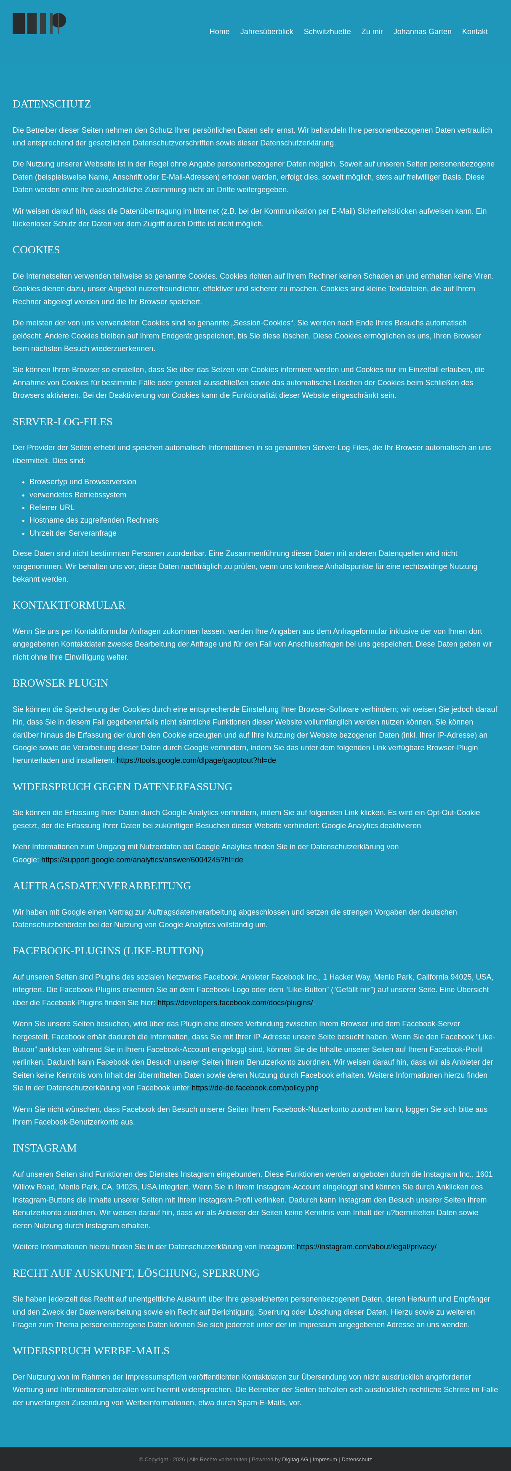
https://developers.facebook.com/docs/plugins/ (235, 1003)
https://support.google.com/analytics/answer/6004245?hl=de (142, 860)
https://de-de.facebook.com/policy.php (255, 1088)
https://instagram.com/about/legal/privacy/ (366, 1247)
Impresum (325, 1459)
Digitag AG (295, 1459)
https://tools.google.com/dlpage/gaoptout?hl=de (196, 760)
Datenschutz (357, 1459)
